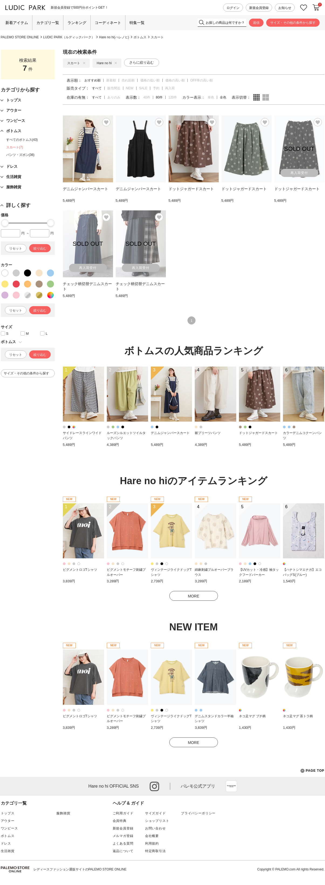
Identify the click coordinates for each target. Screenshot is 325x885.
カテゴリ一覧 (47, 22)
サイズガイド (155, 813)
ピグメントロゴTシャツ (80, 570)
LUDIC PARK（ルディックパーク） (69, 37)
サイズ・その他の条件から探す (293, 23)
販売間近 (113, 88)
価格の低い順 (150, 80)
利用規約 (152, 843)
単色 (211, 97)
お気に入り (303, 8)
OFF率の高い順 (201, 80)
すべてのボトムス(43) (22, 140)
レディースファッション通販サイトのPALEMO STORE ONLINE (80, 869)
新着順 (111, 80)
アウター (8, 821)
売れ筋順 (128, 80)
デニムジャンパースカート (170, 433)
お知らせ (284, 8)
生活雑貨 (8, 851)
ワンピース (9, 828)
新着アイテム (16, 22)
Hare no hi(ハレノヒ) (114, 37)
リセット (15, 248)
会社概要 (152, 836)
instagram (154, 786)
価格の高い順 (175, 80)
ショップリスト (157, 821)
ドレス (6, 843)
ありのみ (113, 97)
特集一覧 (137, 22)
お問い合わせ (155, 828)
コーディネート (108, 22)
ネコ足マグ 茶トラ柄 (298, 716)
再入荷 (170, 88)
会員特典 (119, 821)
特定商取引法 (155, 851)
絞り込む (39, 248)
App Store (231, 786)
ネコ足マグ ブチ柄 (252, 716)
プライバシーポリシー (198, 813)
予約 (156, 88)
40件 (146, 97)
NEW (130, 88)
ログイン (233, 8)
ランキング (76, 22)
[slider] (5, 223)
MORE (193, 596)
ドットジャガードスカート (258, 433)
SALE (143, 88)
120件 (172, 97)
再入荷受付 (299, 173)
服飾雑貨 (63, 813)
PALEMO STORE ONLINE (20, 37)
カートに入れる (316, 7)
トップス (8, 813)
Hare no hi (107, 63)
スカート (157, 37)
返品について (123, 851)
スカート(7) (14, 147)
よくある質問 (123, 843)
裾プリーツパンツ (208, 433)
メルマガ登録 (123, 836)
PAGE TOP (312, 771)
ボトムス (140, 37)
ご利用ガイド (123, 813)
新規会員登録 (259, 8)
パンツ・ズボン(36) (20, 155)
